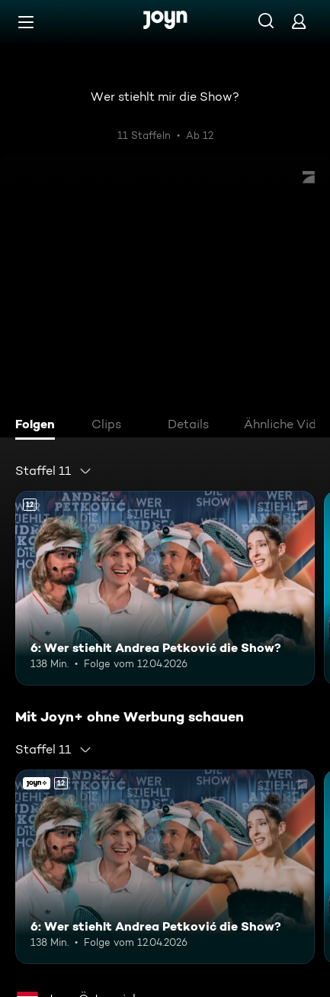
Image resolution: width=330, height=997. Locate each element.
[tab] (39, 426)
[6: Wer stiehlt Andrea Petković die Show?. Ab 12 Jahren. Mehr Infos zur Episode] (165, 588)
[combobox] (54, 471)
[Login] (298, 21)
